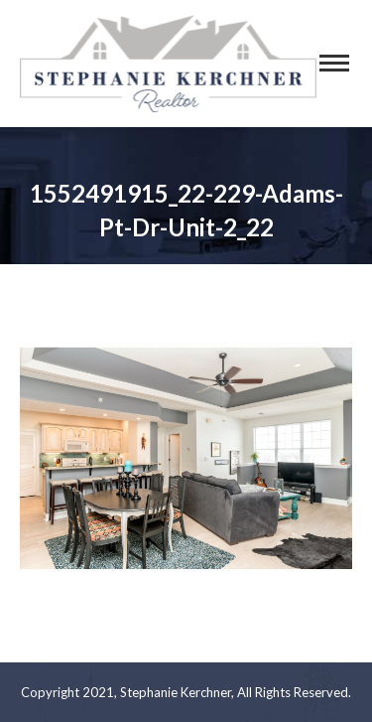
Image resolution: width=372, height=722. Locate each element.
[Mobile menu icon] (334, 63)
